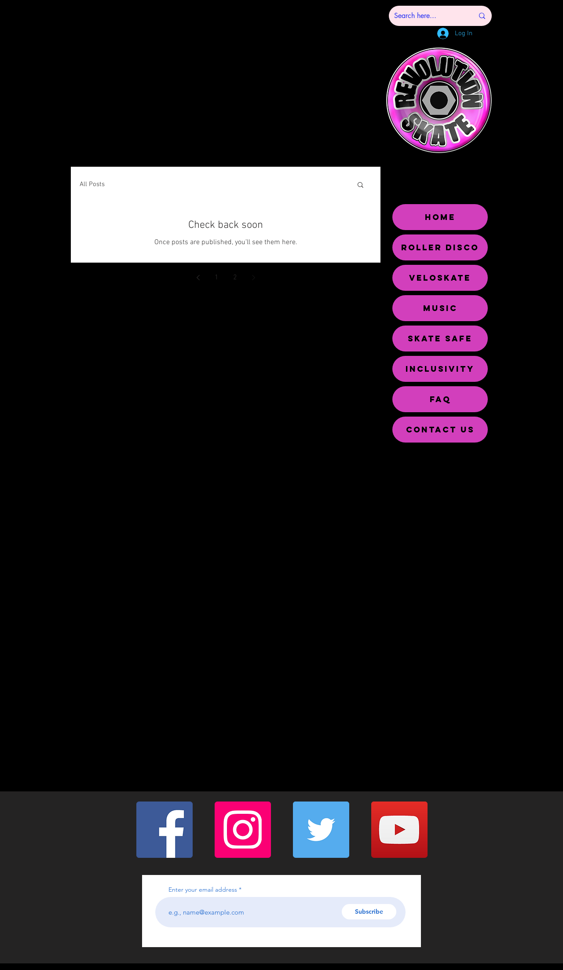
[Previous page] (198, 278)
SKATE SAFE (440, 338)
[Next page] (253, 278)
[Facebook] (164, 830)
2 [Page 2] (235, 277)
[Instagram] (243, 830)
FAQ (440, 399)
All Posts (92, 184)
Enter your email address (202, 889)
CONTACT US (440, 430)
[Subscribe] (369, 911)
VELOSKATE (440, 278)
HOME (440, 217)
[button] (360, 185)
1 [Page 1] (217, 277)
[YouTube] (399, 830)
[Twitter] (321, 830)
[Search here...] (427, 16)
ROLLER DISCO (440, 247)
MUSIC (440, 308)
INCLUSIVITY (440, 369)
